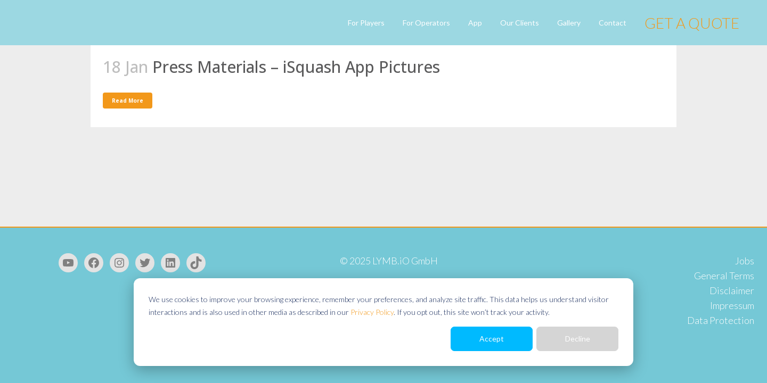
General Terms (724, 275)
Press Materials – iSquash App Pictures (296, 67)
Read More (127, 100)
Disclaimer (731, 290)
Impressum (732, 305)
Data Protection (720, 320)
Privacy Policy (372, 312)
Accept (491, 338)
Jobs (744, 261)
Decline (577, 338)
